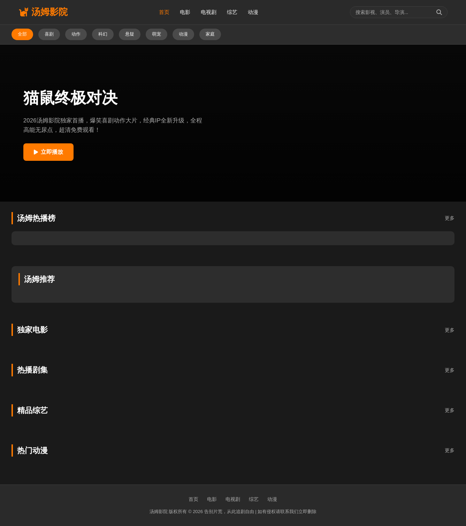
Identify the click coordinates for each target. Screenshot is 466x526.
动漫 (253, 12)
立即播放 (48, 152)
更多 (449, 218)
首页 (164, 12)
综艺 (232, 12)
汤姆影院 (43, 12)
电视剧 (208, 12)
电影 (185, 12)
